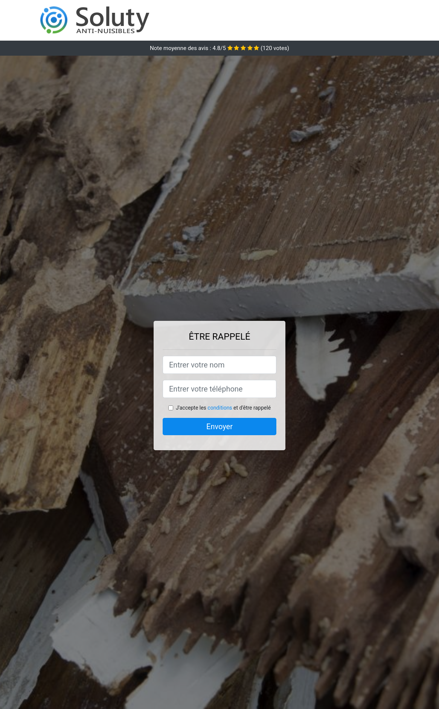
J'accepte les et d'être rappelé (223, 408)
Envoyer (219, 426)
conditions (219, 408)
